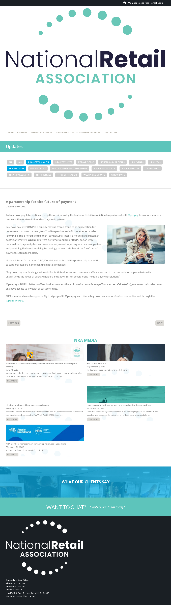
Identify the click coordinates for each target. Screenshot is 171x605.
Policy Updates (130, 168)
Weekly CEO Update (94, 175)
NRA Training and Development (69, 168)
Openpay (133, 214)
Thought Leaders (67, 175)
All (10, 162)
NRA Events (137, 162)
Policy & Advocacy (104, 168)
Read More (12, 381)
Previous (13, 323)
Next (160, 323)
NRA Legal (155, 162)
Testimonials (43, 175)
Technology (152, 168)
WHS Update (118, 175)
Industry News (63, 162)
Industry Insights (38, 162)
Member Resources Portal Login (145, 2)
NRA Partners (16, 168)
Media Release (86, 162)
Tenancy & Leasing (19, 175)
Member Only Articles (112, 162)
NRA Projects (38, 168)
